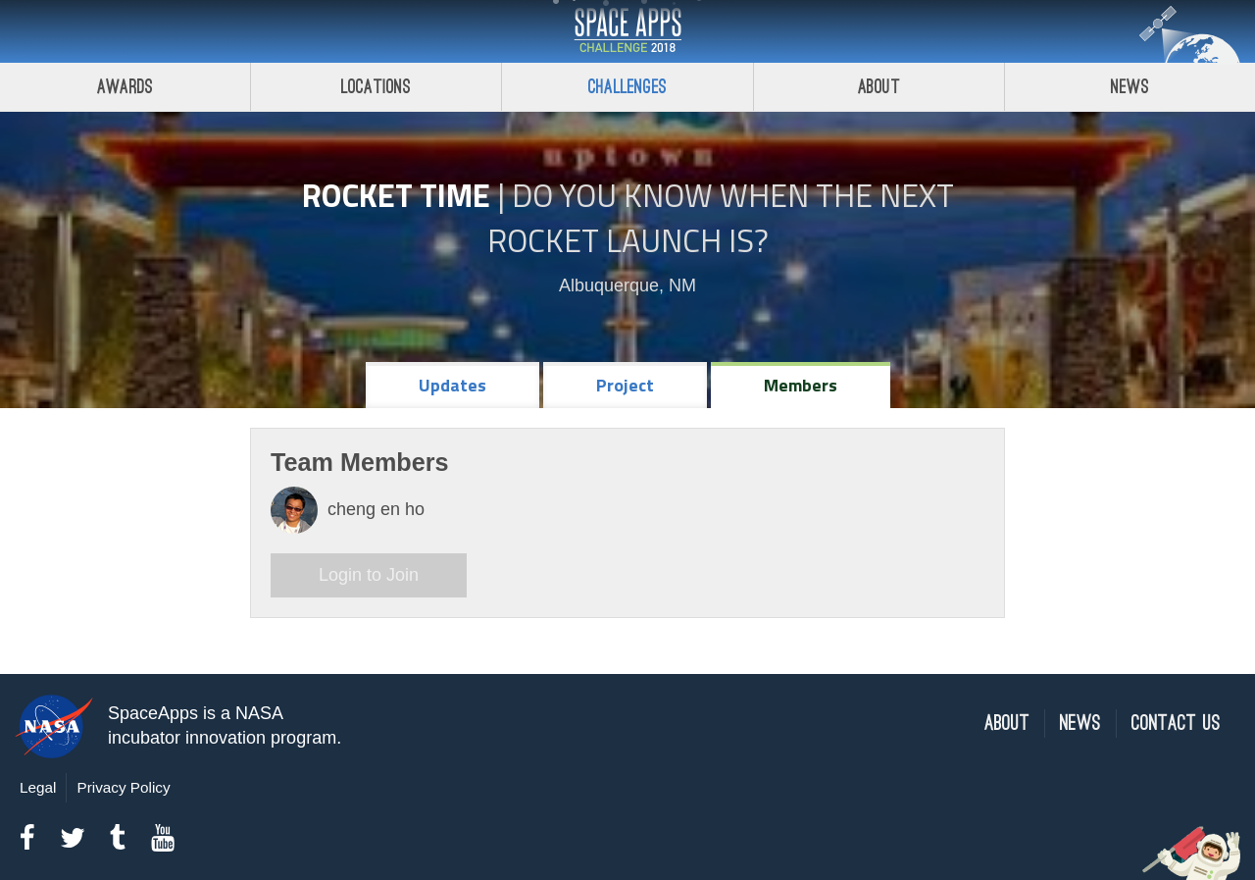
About (879, 86)
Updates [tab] (452, 385)
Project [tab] (625, 385)
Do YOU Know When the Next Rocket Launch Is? (720, 218)
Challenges (627, 86)
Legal (38, 787)
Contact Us (1176, 723)
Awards (125, 86)
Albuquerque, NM (627, 285)
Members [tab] (800, 385)
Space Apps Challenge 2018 (627, 31)
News (1080, 723)
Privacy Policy (123, 787)
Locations (376, 86)
